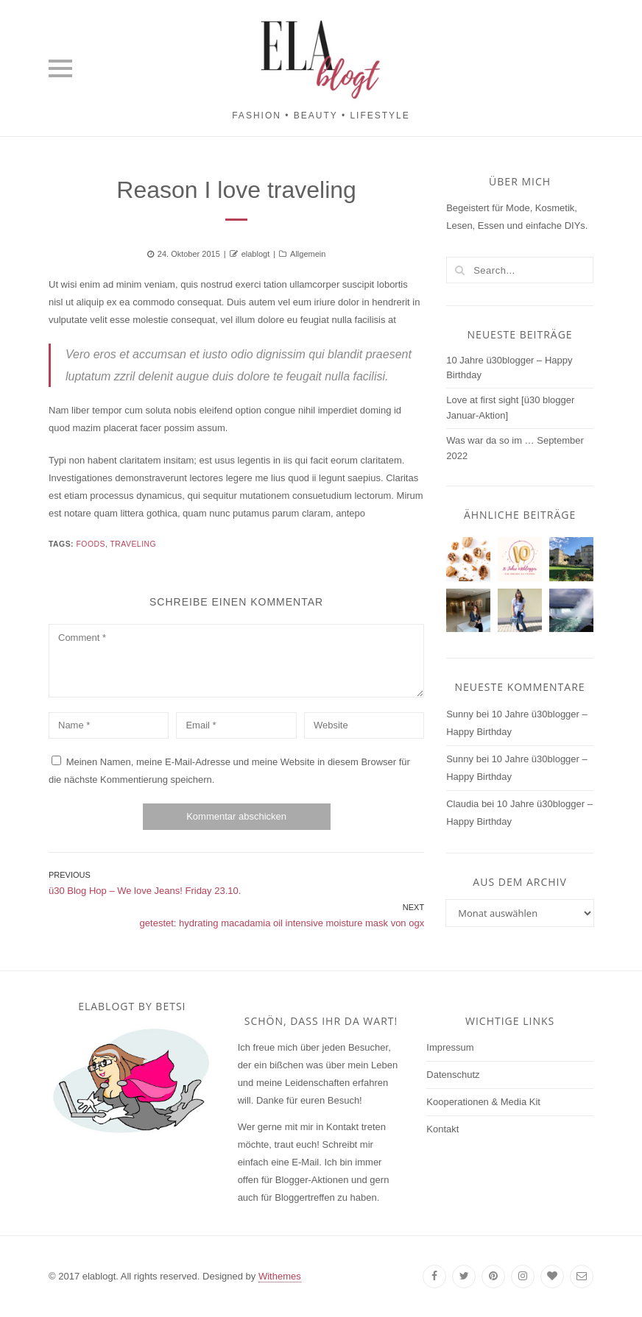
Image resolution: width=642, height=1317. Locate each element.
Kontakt (442, 1129)
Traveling (133, 544)
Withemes (279, 1276)
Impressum (449, 1047)
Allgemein (307, 253)
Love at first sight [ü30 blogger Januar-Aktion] (510, 407)
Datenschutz (452, 1074)
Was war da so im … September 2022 (515, 448)
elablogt (255, 253)
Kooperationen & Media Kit (483, 1101)
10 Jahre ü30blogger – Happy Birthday (509, 368)
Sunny (459, 714)
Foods (90, 544)
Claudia (462, 803)
